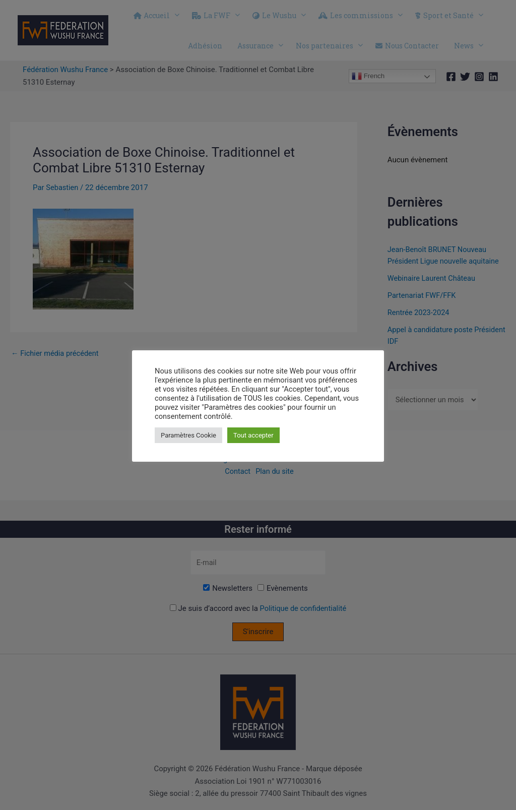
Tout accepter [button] (253, 435)
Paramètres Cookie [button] (188, 435)
